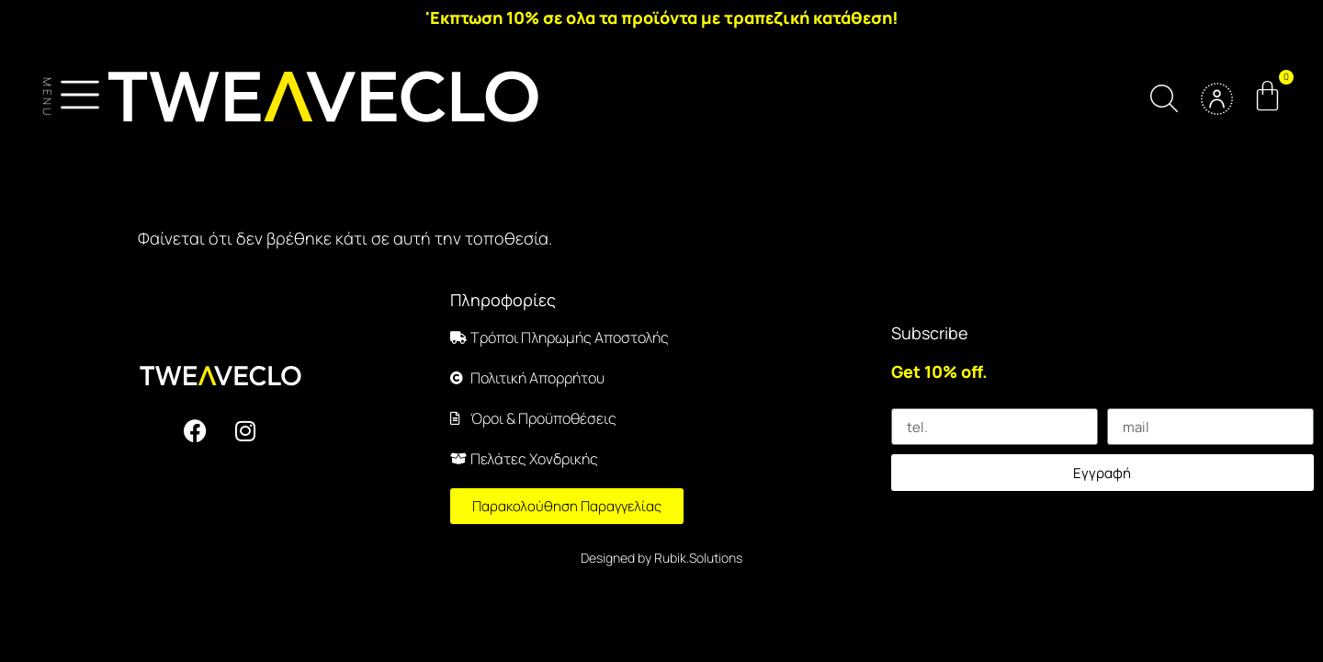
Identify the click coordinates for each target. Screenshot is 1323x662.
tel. (901, 401)
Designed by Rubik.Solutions (661, 557)
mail (1120, 401)
